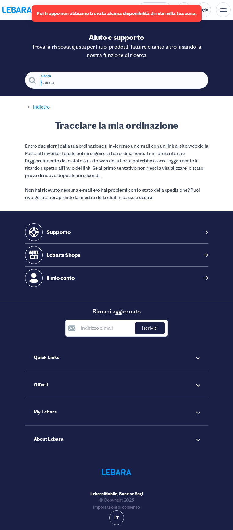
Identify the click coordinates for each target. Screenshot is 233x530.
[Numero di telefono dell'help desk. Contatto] (154, 9)
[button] (116, 357)
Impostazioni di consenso (116, 507)
